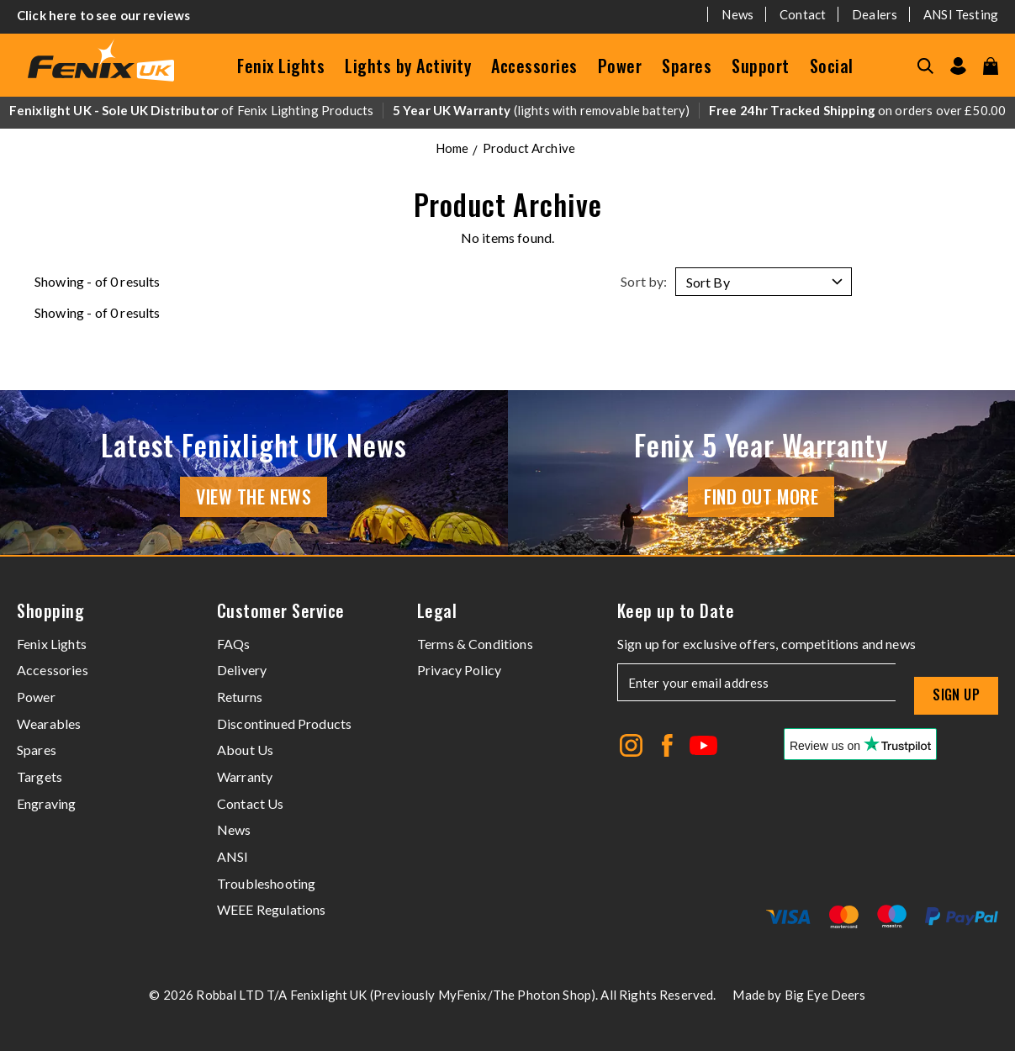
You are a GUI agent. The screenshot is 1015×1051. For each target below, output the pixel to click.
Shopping (50, 610)
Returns (239, 697)
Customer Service (281, 610)
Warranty (244, 776)
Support (761, 65)
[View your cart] (990, 66)
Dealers (874, 14)
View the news (253, 496)
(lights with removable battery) (541, 110)
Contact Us (250, 803)
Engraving (46, 803)
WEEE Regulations (271, 909)
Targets (39, 776)
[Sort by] (763, 281)
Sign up (956, 694)
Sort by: (644, 281)
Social (832, 65)
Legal (437, 610)
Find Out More (761, 496)
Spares (686, 65)
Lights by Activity (408, 65)
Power (620, 65)
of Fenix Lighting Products (191, 110)
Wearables (49, 723)
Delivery (242, 670)
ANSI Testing (960, 14)
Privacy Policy (459, 670)
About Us (245, 750)
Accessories (534, 65)
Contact (803, 14)
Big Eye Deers (825, 994)
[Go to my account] (958, 66)
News (737, 14)
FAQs (234, 644)
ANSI (233, 856)
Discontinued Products (284, 723)
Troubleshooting (266, 883)
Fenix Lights (281, 65)
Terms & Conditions (475, 644)
